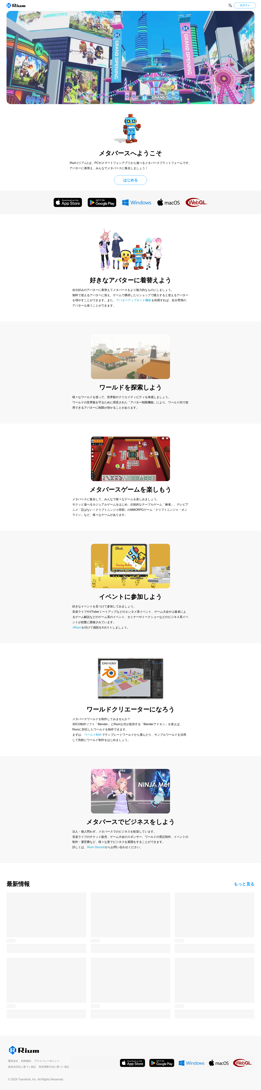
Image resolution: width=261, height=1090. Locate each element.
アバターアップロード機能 (133, 300)
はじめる (130, 180)
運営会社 (13, 1060)
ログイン (245, 5)
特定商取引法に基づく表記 (54, 1066)
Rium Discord (96, 847)
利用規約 (26, 1060)
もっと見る (244, 884)
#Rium (77, 627)
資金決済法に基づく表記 (22, 1066)
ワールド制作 (93, 734)
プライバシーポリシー (46, 1060)
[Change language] (230, 5)
